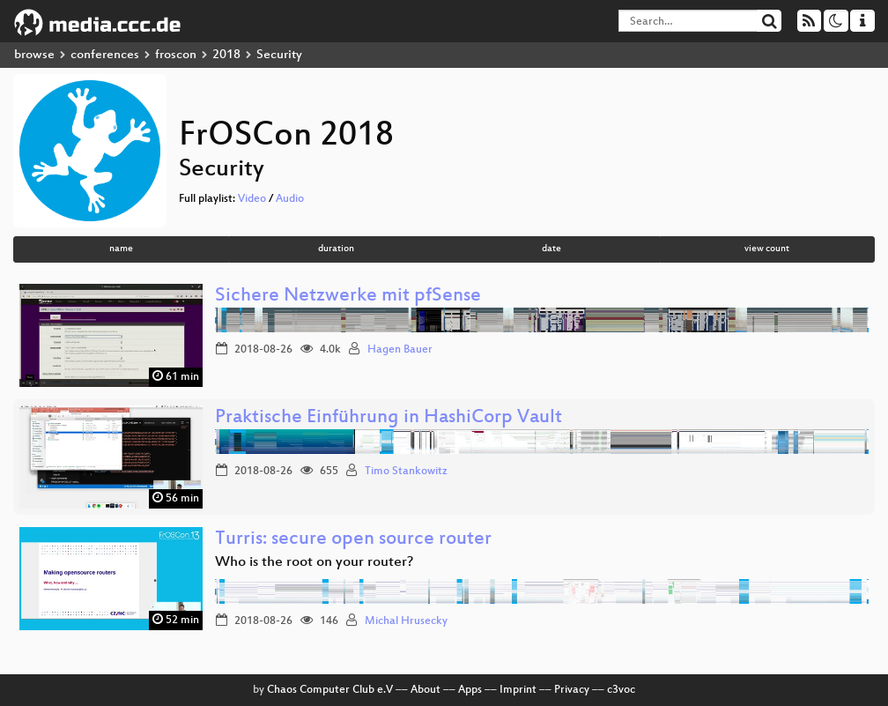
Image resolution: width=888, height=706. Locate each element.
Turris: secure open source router (353, 540)
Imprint (518, 690)
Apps (470, 690)
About (425, 690)
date (551, 249)
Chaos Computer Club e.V (330, 690)
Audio (290, 199)
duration (336, 249)
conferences (104, 55)
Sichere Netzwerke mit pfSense (348, 297)
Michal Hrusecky (406, 621)
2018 (226, 55)
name (121, 249)
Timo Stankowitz (406, 471)
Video (252, 199)
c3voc (621, 690)
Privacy (571, 690)
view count (766, 249)
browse (34, 55)
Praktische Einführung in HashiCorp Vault (388, 418)
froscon (175, 55)
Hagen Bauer (400, 350)
